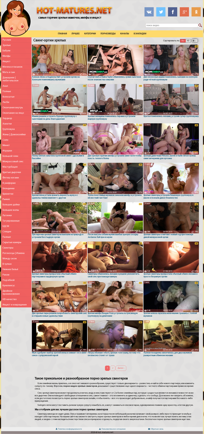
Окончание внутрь (13, 107)
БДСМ (6, 226)
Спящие (7, 231)
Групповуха (9, 129)
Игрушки (7, 151)
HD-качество (10, 299)
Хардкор (7, 118)
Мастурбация (10, 167)
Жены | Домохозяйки (14, 134)
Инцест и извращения (15, 305)
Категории (90, 34)
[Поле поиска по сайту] (173, 25)
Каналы (124, 34)
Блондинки (8, 188)
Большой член (10, 156)
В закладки (140, 34)
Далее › (121, 368)
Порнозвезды (107, 34)
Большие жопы (11, 210)
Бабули (6, 51)
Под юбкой (9, 280)
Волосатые (8, 97)
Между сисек (10, 258)
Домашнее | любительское (10, 79)
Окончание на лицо (13, 113)
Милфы (6, 56)
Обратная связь (155, 429)
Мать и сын (9, 72)
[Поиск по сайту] (200, 25)
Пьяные (7, 237)
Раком (6, 275)
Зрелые (7, 45)
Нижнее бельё (10, 269)
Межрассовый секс (13, 161)
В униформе (9, 183)
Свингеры (8, 248)
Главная (62, 34)
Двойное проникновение (11, 292)
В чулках (7, 264)
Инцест (6, 61)
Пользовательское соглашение (112, 429)
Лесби (6, 102)
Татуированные (11, 221)
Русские (7, 40)
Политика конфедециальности (69, 429)
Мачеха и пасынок (12, 67)
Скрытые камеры (12, 242)
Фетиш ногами (11, 178)
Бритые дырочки (12, 172)
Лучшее (75, 34)
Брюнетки (8, 194)
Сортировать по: (171, 41)
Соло (5, 140)
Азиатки (7, 124)
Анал (5, 86)
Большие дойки (11, 205)
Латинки (7, 215)
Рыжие (6, 199)
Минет (6, 145)
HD (188, 41)
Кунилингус (9, 285)
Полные (7, 91)
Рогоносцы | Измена (14, 253)
